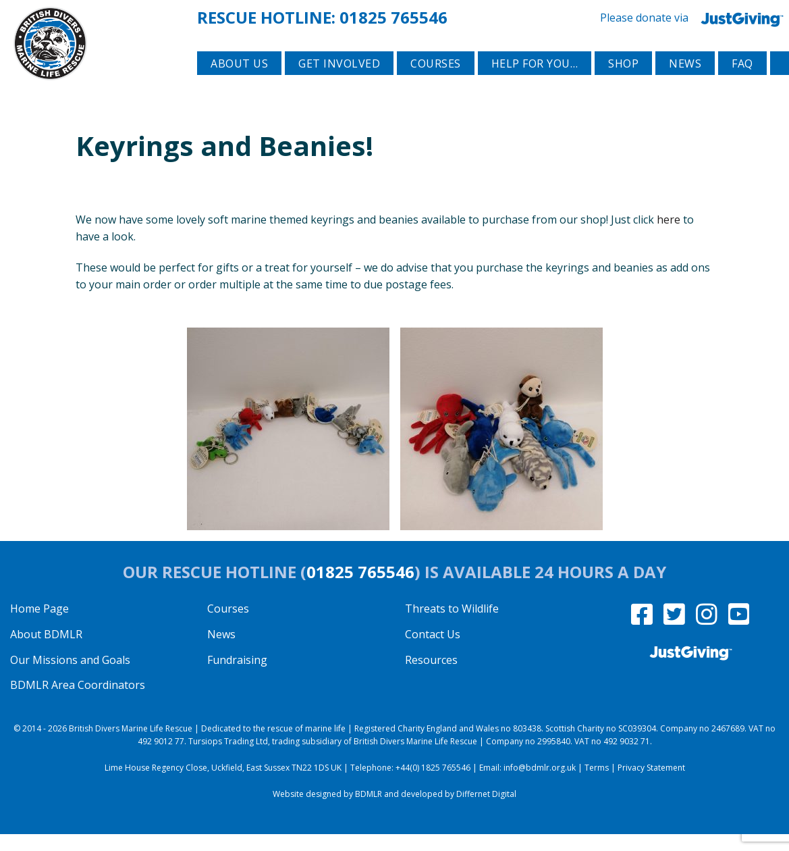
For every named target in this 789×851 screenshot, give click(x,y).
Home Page (39, 625)
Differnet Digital (486, 811)
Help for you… (534, 81)
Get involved (339, 81)
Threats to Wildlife (452, 625)
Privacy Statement (651, 784)
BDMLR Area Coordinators (77, 701)
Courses (435, 81)
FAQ (742, 81)
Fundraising (237, 676)
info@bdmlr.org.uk (540, 784)
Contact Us (432, 650)
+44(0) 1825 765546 (433, 784)
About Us (239, 81)
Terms (596, 784)
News (685, 81)
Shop (623, 81)
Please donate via (694, 16)
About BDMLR (46, 650)
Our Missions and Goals (70, 676)
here (668, 235)
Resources (431, 676)
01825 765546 (393, 16)
